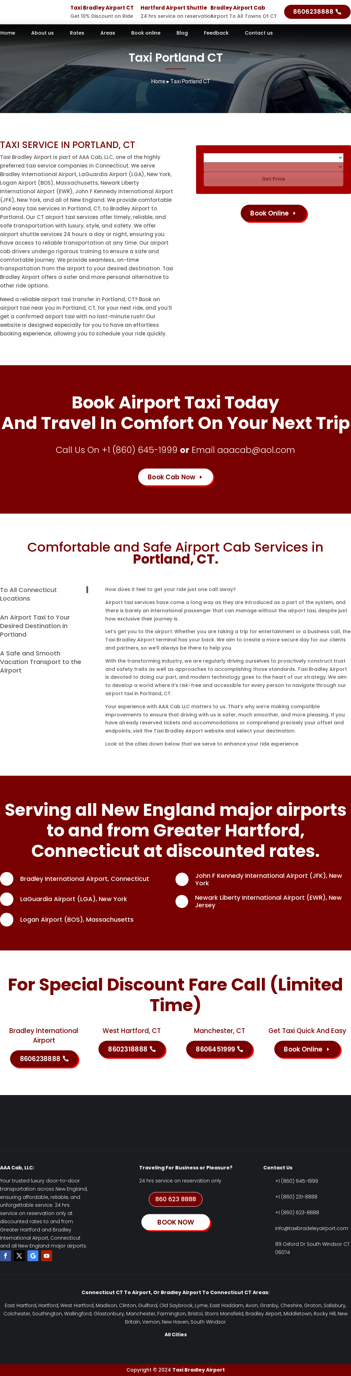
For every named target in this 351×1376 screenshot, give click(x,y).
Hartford (48, 1305)
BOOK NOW (175, 1222)
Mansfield (231, 1313)
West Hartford (77, 1305)
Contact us (259, 33)
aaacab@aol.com (256, 450)
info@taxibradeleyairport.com (311, 1228)
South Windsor (208, 1321)
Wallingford (78, 1313)
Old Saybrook (176, 1305)
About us (42, 33)
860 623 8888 (175, 1199)
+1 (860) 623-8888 (297, 1212)
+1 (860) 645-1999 (140, 450)
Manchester (140, 1313)
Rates (77, 33)
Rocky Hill (325, 1313)
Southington (47, 1313)
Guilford (147, 1305)
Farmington (171, 1313)
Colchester (16, 1313)
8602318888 (127, 1049)
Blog (182, 33)
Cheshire (291, 1305)
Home (7, 33)
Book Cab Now (171, 476)
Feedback (216, 33)
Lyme (201, 1305)
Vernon (151, 1321)
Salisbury (335, 1305)
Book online (145, 33)
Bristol (195, 1313)
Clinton (127, 1305)
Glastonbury (109, 1313)
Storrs (212, 1313)
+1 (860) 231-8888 (296, 1196)
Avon (251, 1305)
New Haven (175, 1321)
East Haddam (226, 1305)
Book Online (269, 213)
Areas (107, 33)
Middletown (297, 1313)
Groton (313, 1305)
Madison (106, 1305)
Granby (269, 1305)
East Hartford (20, 1305)
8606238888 (313, 11)
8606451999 (215, 1049)
